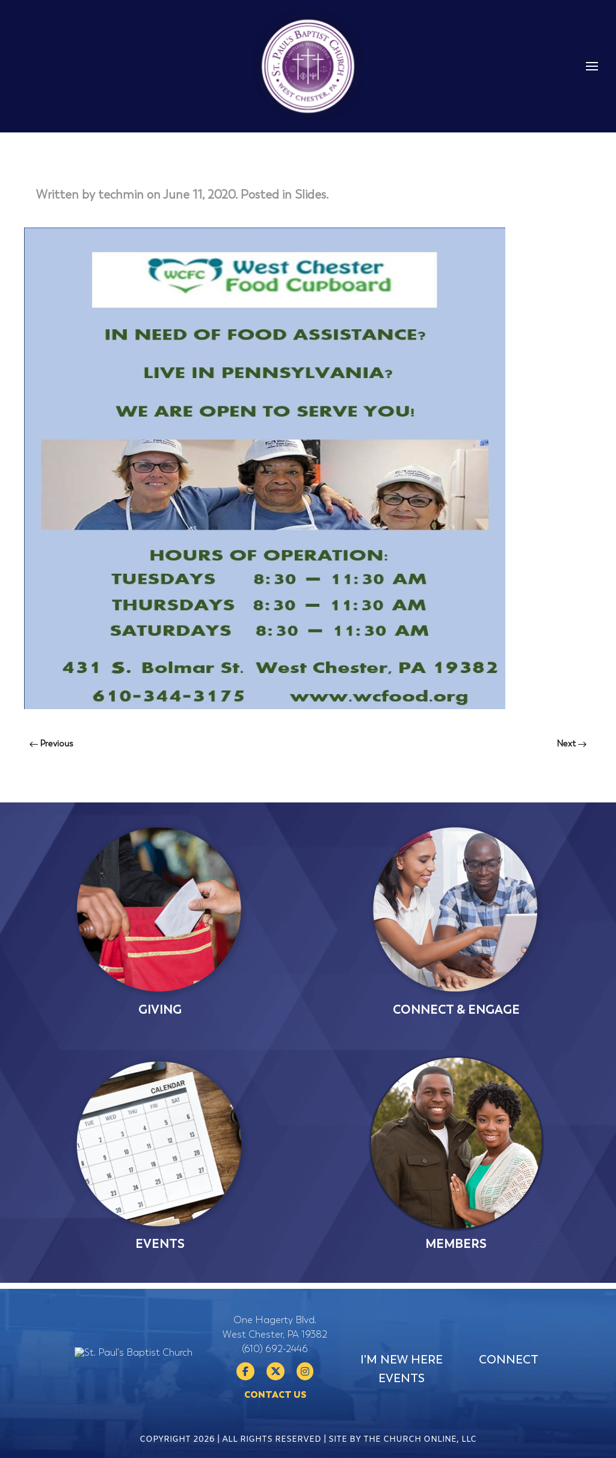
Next (572, 744)
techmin (121, 195)
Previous (51, 744)
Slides (310, 195)
